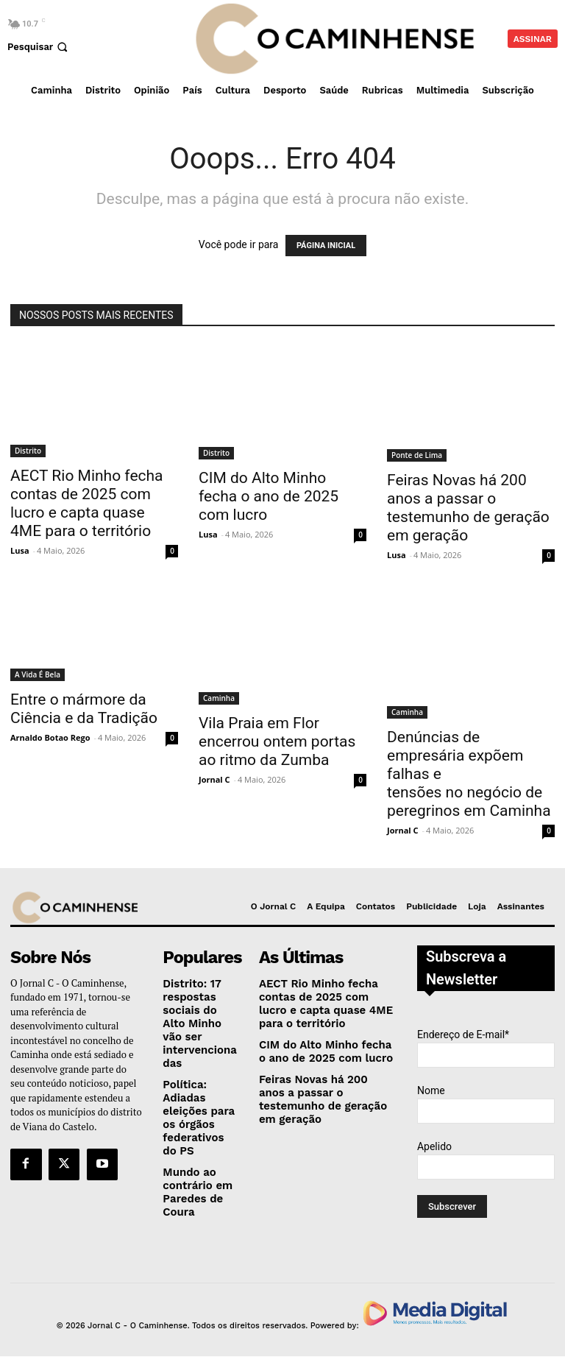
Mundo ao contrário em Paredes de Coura (193, 1156)
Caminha (219, 698)
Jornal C (214, 779)
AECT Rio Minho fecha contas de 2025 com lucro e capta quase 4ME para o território (86, 503)
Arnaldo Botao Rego (50, 737)
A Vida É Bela (37, 674)
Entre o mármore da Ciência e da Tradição (83, 709)
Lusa (19, 550)
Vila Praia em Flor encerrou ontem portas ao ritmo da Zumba (277, 741)
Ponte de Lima (416, 455)
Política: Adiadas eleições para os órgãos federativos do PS (196, 1088)
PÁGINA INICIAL (325, 245)
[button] (39, 46)
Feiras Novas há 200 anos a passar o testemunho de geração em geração (468, 507)
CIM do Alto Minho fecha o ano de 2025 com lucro (268, 496)
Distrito (28, 450)
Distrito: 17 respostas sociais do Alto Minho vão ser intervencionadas (197, 1010)
